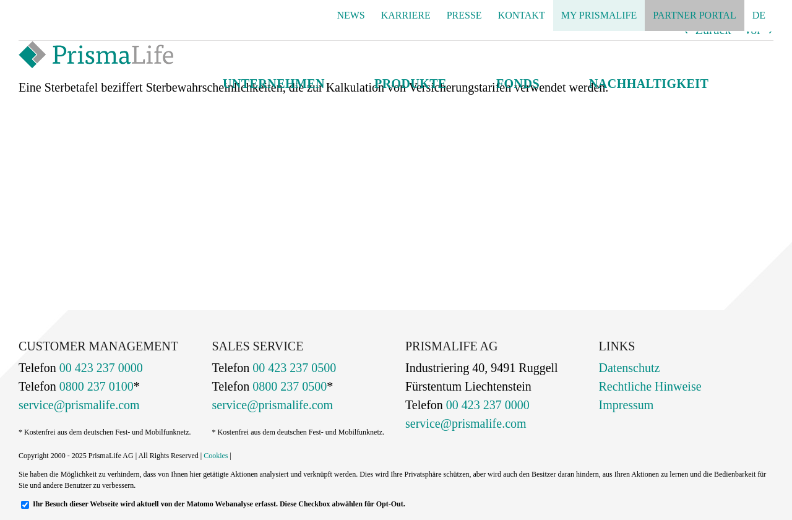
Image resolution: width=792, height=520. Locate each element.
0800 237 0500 (288, 386)
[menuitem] (758, 15)
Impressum (626, 405)
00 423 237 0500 (292, 368)
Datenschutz (629, 368)
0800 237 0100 (95, 386)
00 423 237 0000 (99, 368)
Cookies (216, 455)
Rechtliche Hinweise (650, 386)
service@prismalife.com (79, 405)
